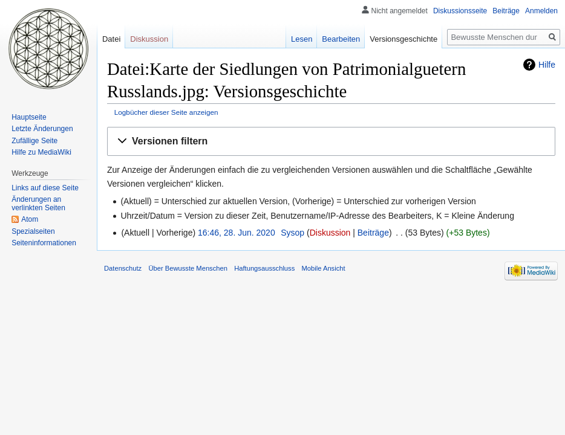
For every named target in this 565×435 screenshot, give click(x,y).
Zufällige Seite (34, 141)
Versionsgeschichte (403, 39)
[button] (331, 141)
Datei (111, 39)
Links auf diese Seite (45, 188)
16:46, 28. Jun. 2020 (236, 232)
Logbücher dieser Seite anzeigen (166, 112)
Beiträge (373, 232)
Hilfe (546, 64)
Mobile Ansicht (323, 268)
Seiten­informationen (43, 243)
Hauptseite (28, 117)
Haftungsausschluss (264, 268)
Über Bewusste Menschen (187, 268)
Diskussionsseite (460, 11)
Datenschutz (123, 268)
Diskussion (330, 232)
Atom (29, 219)
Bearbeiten (341, 39)
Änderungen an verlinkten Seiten (38, 203)
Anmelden (541, 11)
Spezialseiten (32, 231)
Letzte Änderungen (42, 128)
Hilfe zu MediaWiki (41, 152)
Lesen (301, 39)
